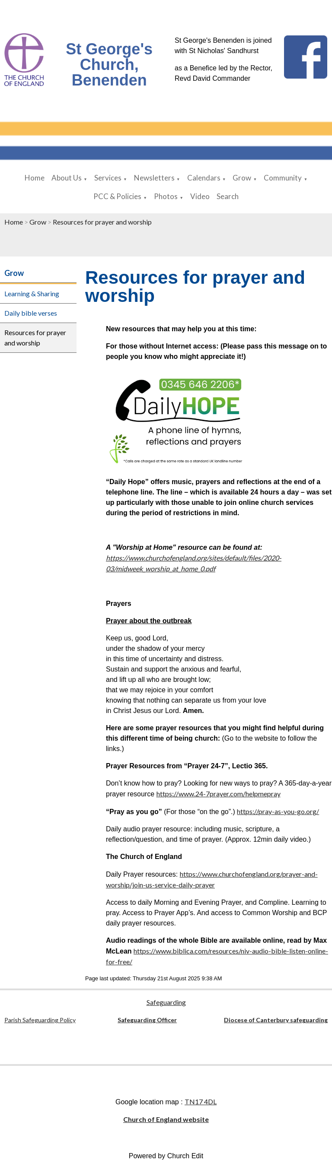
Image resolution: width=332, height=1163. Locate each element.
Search (228, 196)
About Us (66, 177)
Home (35, 177)
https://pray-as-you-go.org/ (278, 811)
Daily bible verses (30, 313)
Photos (166, 196)
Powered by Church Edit (166, 1156)
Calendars (203, 177)
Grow (242, 177)
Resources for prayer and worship (102, 222)
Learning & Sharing (31, 293)
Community (283, 177)
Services (107, 177)
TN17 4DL (201, 1101)
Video (200, 196)
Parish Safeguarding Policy (40, 1020)
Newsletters (154, 177)
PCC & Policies (117, 196)
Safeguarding (166, 1002)
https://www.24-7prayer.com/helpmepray (218, 793)
